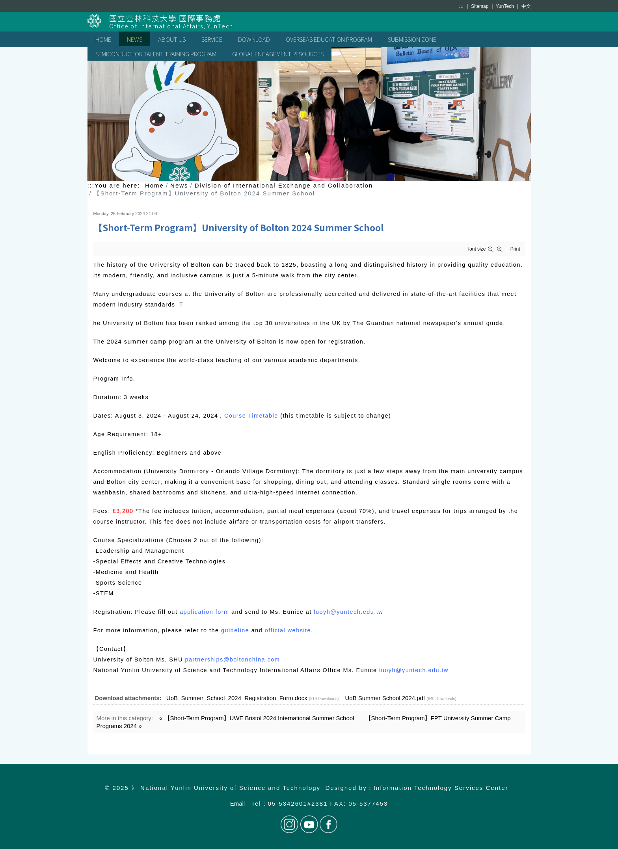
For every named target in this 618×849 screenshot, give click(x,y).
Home (154, 185)
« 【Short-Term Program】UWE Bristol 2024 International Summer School (256, 718)
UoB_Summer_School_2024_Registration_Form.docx (236, 698)
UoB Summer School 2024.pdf (385, 698)
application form (204, 612)
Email (237, 803)
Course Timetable (251, 415)
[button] (492, 249)
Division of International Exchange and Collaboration (284, 185)
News (179, 185)
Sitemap (480, 6)
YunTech (505, 6)
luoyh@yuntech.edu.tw (348, 612)
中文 (526, 6)
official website (288, 630)
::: (461, 6)
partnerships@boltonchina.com (232, 659)
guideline (235, 630)
